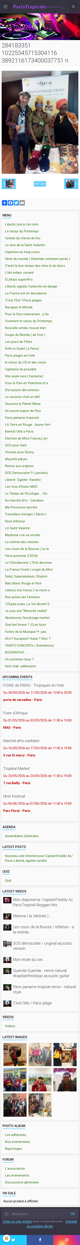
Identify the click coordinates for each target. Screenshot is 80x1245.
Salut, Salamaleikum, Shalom (26, 576)
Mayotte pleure (16, 459)
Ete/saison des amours (22, 390)
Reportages (13, 1149)
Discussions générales (22, 1182)
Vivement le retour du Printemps (28, 321)
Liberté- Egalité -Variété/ (23, 480)
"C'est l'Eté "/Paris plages (23, 300)
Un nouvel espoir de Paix (23, 411)
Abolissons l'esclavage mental (27, 618)
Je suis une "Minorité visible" (26, 611)
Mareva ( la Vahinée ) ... (32, 915)
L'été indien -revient (19, 273)
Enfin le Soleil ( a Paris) (22, 349)
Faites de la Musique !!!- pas (25, 632)
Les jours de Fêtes (18, 342)
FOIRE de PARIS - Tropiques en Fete (33, 685)
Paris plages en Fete (20, 355)
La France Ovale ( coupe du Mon (29, 569)
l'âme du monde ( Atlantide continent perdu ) (37, 259)
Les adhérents (15, 1135)
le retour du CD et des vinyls (25, 362)
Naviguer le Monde (19, 307)
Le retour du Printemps (22, 231)
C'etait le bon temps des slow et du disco (35, 266)
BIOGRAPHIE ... (16, 652)
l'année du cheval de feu (22, 238)
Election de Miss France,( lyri (26, 438)
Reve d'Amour (15, 521)
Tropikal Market (16, 768)
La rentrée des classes (22, 542)
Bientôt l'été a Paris (19, 431)
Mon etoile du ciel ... (29, 959)
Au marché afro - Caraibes (24, 500)
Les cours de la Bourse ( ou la (27, 549)
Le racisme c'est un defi (22, 397)
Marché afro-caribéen (21, 740)
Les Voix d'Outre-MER (21, 487)
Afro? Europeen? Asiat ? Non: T (28, 639)
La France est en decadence (26, 293)
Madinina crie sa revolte (22, 535)
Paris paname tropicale (22, 418)
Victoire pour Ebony (19, 452)
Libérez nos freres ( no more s (27, 590)
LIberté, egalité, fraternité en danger (31, 286)
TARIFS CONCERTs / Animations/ (29, 645)
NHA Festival (14, 796)
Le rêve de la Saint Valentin (25, 245)
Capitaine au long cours (22, 252)
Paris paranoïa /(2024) (21, 556)
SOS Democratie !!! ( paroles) (26, 473)
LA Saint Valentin (17, 528)
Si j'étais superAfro (19, 279)
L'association (15, 1168)
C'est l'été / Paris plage (32, 1003)
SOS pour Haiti (16, 445)
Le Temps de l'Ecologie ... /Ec (26, 493)
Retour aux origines (19, 466)
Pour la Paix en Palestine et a (26, 383)
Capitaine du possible (20, 369)
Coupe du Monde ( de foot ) (25, 335)
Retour (40, 183)
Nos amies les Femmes (22, 597)
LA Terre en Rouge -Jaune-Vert (28, 425)
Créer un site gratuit (17, 1221)
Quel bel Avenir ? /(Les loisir (25, 625)
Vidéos (10, 1026)
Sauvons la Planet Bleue (23, 404)
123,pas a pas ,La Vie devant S (27, 604)
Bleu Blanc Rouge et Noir (23, 583)
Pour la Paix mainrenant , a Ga (27, 314)
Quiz (8, 880)
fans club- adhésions (20, 666)
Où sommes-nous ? (19, 659)
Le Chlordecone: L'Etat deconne (28, 563)
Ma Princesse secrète (21, 507)
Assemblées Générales (22, 836)
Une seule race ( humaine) (24, 376)
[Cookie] (6, 1238)
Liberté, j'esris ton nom (21, 224)
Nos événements (17, 1142)
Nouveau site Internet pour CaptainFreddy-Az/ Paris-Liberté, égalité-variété (39, 858)
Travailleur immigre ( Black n (25, 514)
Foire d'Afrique (15, 713)
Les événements (17, 1175)
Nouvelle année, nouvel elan (25, 328)
